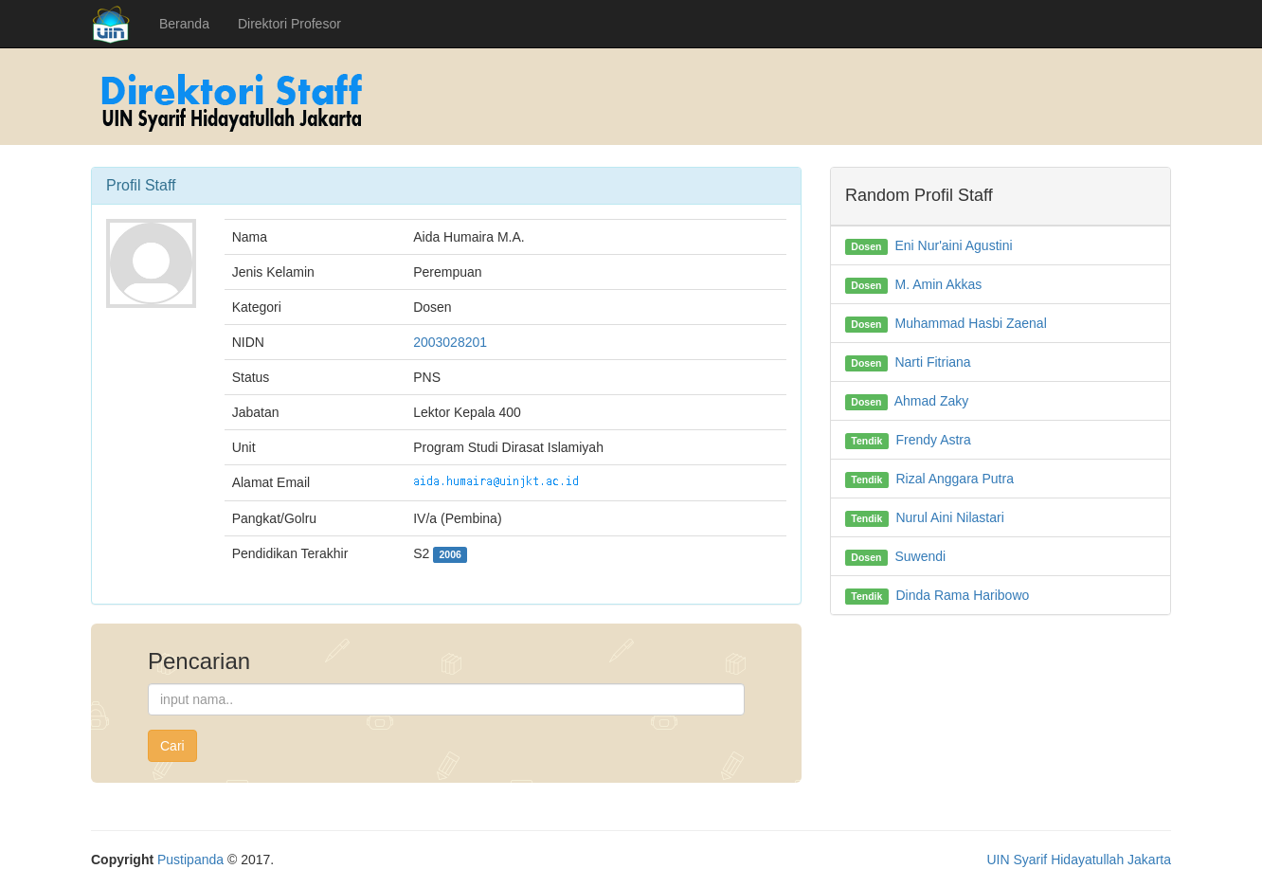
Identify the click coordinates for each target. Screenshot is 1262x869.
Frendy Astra (932, 439)
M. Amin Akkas (938, 284)
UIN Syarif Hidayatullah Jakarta (1078, 859)
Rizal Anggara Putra (954, 478)
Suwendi (920, 556)
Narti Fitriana (932, 362)
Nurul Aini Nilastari (949, 517)
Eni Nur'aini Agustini (953, 245)
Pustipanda (190, 859)
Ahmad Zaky (931, 400)
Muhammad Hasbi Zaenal (970, 323)
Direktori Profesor (289, 23)
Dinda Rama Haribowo (962, 595)
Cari (172, 745)
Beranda (184, 23)
